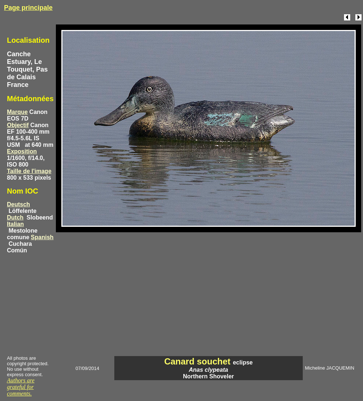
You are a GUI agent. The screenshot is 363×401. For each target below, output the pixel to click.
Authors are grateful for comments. (20, 387)
